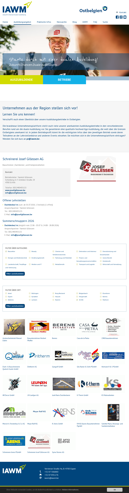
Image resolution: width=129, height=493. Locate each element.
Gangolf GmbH (64, 357)
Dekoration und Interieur (87, 251)
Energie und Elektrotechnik (17, 258)
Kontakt (122, 12)
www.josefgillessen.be (15, 190)
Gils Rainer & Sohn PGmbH (88, 357)
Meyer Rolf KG (39, 414)
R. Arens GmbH (64, 414)
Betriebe (64, 80)
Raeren (57, 300)
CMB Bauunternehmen (113, 328)
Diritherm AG (39, 357)
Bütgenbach (83, 293)
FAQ (95, 22)
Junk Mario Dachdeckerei (64, 385)
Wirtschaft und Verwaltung (112, 264)
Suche (105, 22)
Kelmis (105, 297)
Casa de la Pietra (88, 328)
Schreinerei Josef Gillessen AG (39, 442)
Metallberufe (59, 264)
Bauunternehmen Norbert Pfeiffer (39, 330)
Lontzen (34, 300)
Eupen (10, 297)
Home (5, 22)
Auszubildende (21, 80)
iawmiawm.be (52, 478)
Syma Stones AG (64, 442)
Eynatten (35, 297)
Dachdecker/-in (11, 204)
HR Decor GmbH (14, 385)
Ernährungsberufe (38, 258)
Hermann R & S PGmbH (113, 357)
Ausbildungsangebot (22, 22)
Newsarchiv (62, 22)
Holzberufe (107, 261)
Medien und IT (37, 264)
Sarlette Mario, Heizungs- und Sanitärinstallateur (113, 415)
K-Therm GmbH (88, 385)
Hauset (57, 297)
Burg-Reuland (60, 293)
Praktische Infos (44, 22)
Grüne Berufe (107, 258)
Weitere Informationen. (70, 490)
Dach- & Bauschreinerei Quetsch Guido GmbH (14, 358)
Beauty (34, 251)
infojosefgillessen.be (15, 193)
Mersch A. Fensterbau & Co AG (14, 414)
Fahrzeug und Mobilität (63, 258)
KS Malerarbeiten (113, 385)
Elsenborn (106, 293)
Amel (10, 293)
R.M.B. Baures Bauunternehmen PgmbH (88, 415)
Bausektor (11, 251)
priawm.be (33, 138)
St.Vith (81, 300)
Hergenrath (83, 297)
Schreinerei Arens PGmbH (14, 442)
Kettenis (11, 300)
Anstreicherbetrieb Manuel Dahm (14, 330)
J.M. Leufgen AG (39, 385)
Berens (64, 328)
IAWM (85, 22)
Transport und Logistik (87, 264)
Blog (74, 22)
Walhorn (106, 300)
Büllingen (35, 293)
